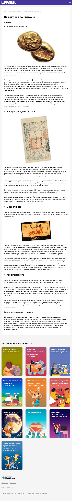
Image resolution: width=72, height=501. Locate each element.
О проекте (5, 483)
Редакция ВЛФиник (15, 11)
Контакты (13, 483)
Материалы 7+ (36, 11)
